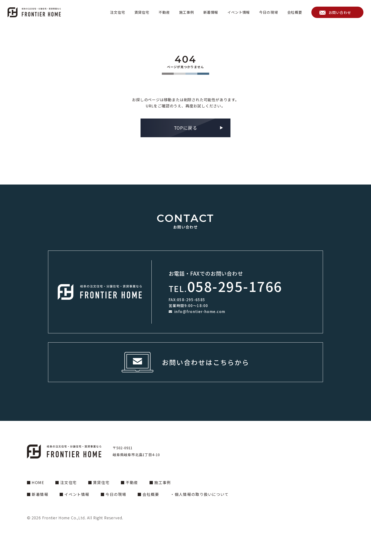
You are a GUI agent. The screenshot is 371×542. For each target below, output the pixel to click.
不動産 (164, 12)
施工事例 (186, 12)
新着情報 (210, 12)
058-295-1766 (234, 286)
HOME (38, 482)
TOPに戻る (185, 127)
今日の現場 (268, 12)
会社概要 (294, 12)
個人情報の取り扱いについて (202, 494)
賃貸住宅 (141, 12)
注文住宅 (117, 12)
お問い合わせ (340, 12)
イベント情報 (238, 12)
